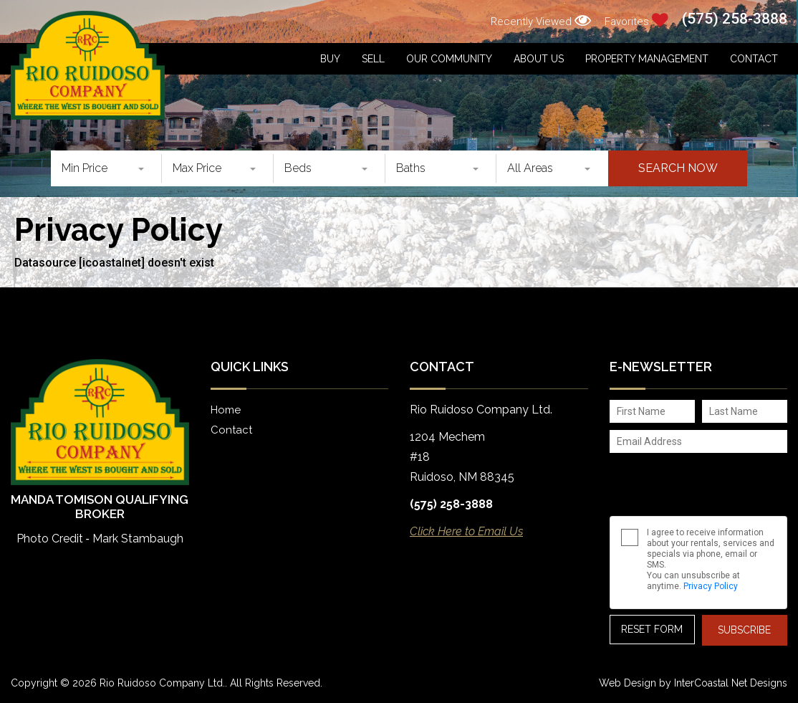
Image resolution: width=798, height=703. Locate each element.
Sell (373, 58)
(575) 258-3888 (734, 19)
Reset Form (652, 629)
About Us (539, 58)
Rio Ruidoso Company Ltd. (88, 65)
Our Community (449, 58)
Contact (754, 58)
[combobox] (107, 168)
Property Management (646, 58)
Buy (330, 58)
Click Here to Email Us (466, 531)
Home (226, 409)
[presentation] (687, 479)
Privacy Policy (710, 586)
